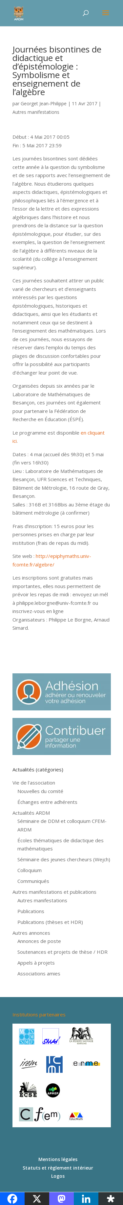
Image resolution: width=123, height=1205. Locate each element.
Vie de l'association (33, 782)
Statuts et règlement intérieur (58, 1168)
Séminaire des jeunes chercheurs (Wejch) (63, 859)
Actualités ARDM (31, 812)
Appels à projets (36, 962)
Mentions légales (57, 1159)
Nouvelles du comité (40, 791)
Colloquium (29, 870)
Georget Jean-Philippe (44, 103)
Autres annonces (31, 932)
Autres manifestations (35, 112)
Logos (58, 1176)
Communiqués (33, 881)
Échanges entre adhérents (47, 802)
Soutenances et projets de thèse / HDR (62, 952)
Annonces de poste (39, 941)
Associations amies (38, 973)
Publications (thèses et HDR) (50, 922)
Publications (30, 911)
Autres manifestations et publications (54, 891)
